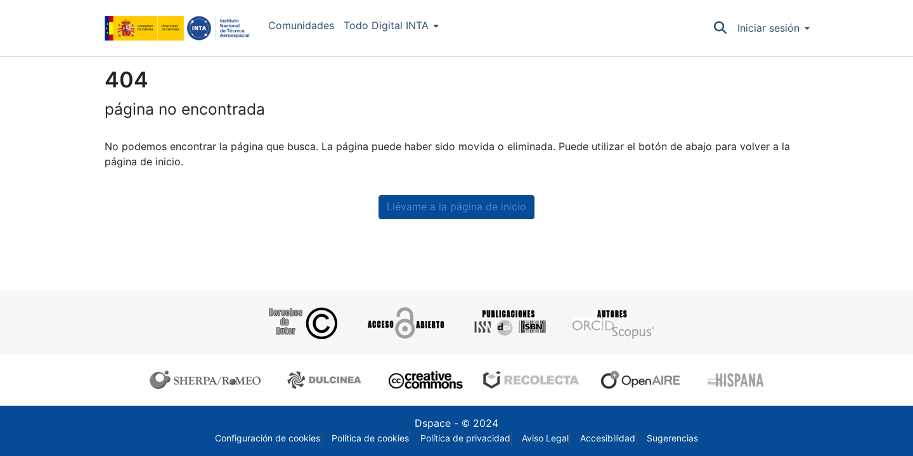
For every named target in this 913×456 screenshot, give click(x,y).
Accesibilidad (607, 438)
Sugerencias (672, 438)
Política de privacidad (465, 438)
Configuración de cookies (267, 438)
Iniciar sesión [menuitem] (768, 28)
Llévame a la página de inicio (456, 207)
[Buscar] (720, 28)
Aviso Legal (545, 438)
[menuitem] (391, 26)
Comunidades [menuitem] (301, 26)
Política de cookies (370, 438)
